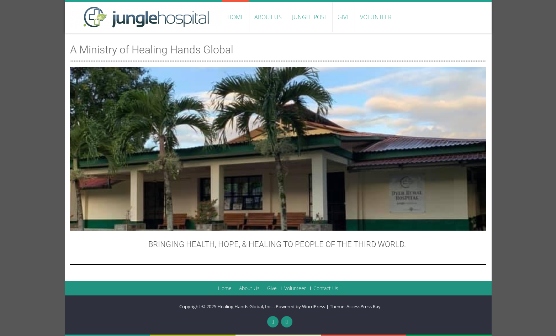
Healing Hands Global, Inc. (245, 306)
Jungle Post (309, 17)
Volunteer (376, 17)
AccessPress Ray (363, 306)
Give (344, 17)
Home (235, 17)
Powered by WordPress (300, 306)
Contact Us (325, 288)
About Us (268, 17)
